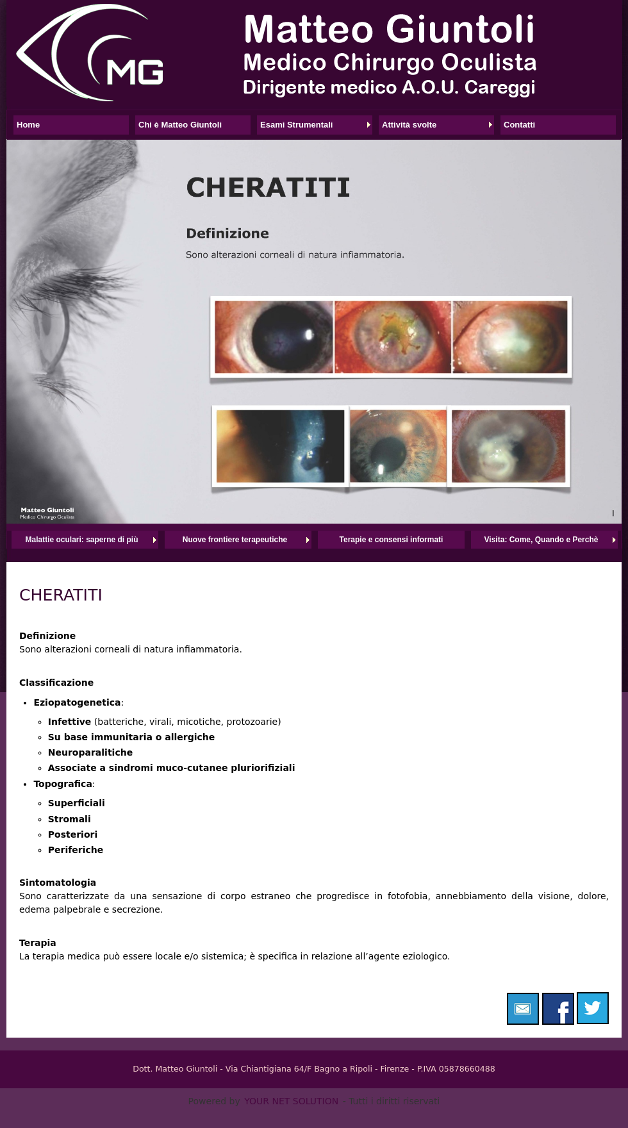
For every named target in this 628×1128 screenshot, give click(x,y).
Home (28, 124)
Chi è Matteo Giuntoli (180, 124)
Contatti (519, 124)
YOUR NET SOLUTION (291, 1101)
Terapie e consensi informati (391, 539)
